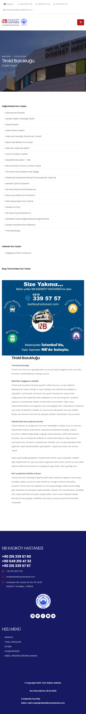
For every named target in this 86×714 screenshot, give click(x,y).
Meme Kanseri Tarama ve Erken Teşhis (23, 166)
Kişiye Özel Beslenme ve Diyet (19, 142)
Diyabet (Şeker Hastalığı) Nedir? (20, 118)
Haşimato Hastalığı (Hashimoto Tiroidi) (23, 136)
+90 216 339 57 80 (16, 556)
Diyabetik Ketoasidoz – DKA (18, 160)
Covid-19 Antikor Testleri (16, 154)
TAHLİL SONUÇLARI (13, 642)
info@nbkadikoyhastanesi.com (20, 577)
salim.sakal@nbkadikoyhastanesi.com (46, 703)
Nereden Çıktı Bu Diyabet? (17, 183)
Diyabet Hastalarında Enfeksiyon (20, 225)
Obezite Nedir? (12, 124)
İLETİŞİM (8, 646)
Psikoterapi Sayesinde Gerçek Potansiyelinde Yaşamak (30, 177)
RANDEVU (9, 637)
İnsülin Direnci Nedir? (15, 130)
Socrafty (36, 699)
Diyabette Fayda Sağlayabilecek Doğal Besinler (27, 219)
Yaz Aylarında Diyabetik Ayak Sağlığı (22, 171)
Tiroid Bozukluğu (12, 230)
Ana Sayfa (6, 56)
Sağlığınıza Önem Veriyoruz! (18, 253)
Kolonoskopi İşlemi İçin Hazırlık (19, 201)
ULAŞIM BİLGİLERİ (12, 651)
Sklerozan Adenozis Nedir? (17, 148)
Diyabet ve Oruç (12, 207)
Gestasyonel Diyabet (15, 113)
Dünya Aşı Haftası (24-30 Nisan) (20, 195)
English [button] (9, 4)
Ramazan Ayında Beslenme (18, 213)
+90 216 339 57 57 (16, 565)
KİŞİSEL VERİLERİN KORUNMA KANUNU (21, 656)
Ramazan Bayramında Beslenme (20, 189)
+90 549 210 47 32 (16, 561)
